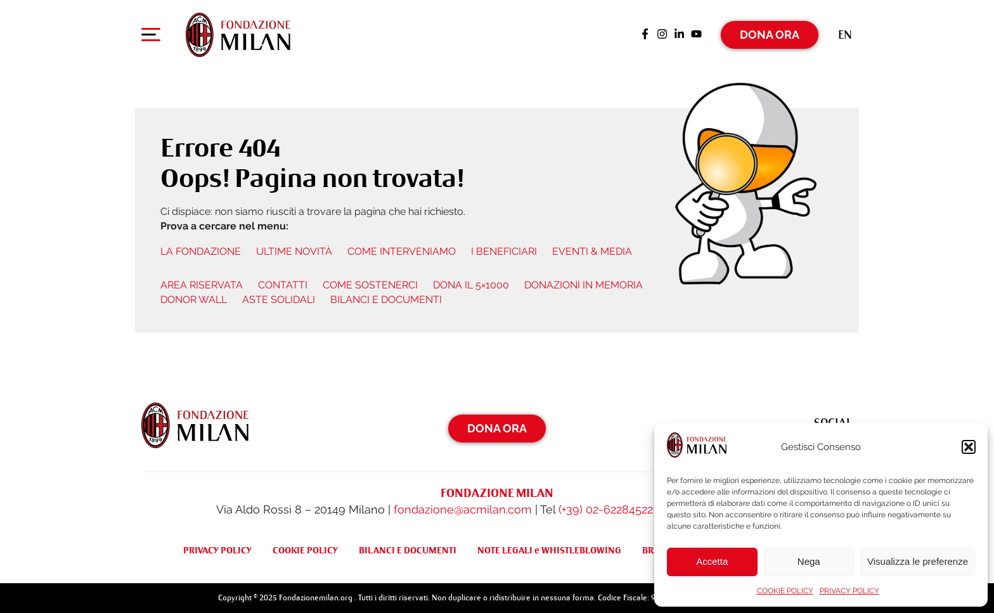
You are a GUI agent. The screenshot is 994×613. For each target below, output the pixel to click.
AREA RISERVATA (201, 285)
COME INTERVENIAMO (401, 251)
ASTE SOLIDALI (278, 300)
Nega (808, 561)
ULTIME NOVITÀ (294, 251)
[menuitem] (845, 35)
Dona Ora (769, 34)
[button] (968, 447)
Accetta (712, 561)
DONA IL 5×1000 (471, 285)
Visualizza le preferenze (917, 561)
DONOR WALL (193, 300)
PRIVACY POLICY (849, 590)
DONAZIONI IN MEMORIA (583, 285)
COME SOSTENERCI (370, 285)
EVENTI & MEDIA (592, 251)
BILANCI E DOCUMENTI (386, 300)
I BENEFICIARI (504, 251)
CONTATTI (282, 285)
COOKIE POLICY (785, 590)
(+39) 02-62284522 (605, 509)
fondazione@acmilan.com (463, 509)
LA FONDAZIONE (200, 251)
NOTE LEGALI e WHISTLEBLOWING (549, 550)
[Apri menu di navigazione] (150, 37)
